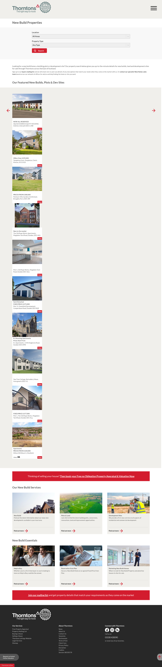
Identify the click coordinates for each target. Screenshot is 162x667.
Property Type (37, 41)
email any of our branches (115, 641)
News (61, 629)
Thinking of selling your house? (81, 476)
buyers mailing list (28, 72)
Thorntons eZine (7, 665)
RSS (117, 630)
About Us (62, 631)
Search (41, 51)
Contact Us (62, 634)
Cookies (61, 650)
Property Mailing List (19, 631)
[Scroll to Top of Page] (159, 657)
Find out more (19, 531)
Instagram (112, 630)
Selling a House (17, 636)
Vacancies (62, 636)
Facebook (107, 630)
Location (35, 32)
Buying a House (17, 634)
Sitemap (15, 643)
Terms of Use (63, 641)
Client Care (62, 643)
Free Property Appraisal (20, 629)
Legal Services (17, 641)
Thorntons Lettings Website (21, 638)
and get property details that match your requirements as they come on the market (81, 595)
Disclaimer (62, 648)
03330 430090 (111, 637)
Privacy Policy (63, 645)
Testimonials (63, 638)
